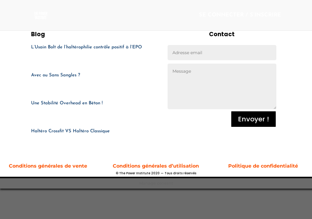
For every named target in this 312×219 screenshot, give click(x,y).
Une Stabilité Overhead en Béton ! (67, 103)
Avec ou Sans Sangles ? (55, 75)
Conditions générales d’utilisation (156, 166)
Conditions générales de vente (49, 166)
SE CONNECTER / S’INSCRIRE (240, 15)
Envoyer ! (253, 119)
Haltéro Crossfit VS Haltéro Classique (70, 131)
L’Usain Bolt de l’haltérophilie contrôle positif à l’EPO (86, 47)
